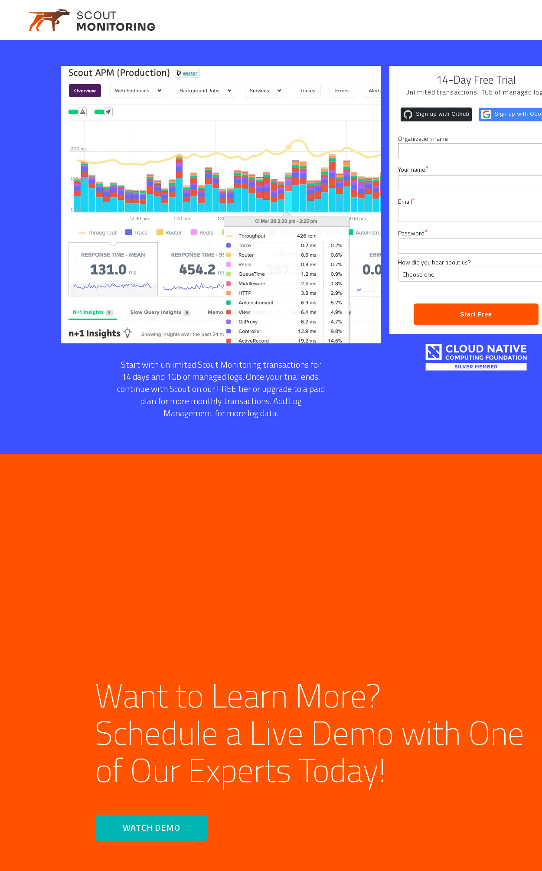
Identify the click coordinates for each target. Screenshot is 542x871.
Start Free (476, 314)
